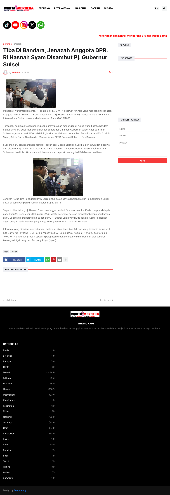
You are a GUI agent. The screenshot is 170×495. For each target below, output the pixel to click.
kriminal (29, 466)
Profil (29, 444)
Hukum (29, 389)
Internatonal (62, 8)
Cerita (29, 367)
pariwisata (29, 477)
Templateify (20, 490)
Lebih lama (105, 300)
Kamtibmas (29, 400)
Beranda (7, 44)
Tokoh (29, 461)
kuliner (29, 472)
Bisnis (29, 350)
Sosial (29, 455)
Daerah (95, 8)
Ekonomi (29, 383)
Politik (29, 439)
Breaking (44, 8)
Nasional (81, 8)
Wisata (108, 8)
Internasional (29, 394)
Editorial (29, 378)
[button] (156, 8)
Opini (29, 428)
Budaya (29, 361)
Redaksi (29, 450)
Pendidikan (29, 433)
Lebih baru (10, 300)
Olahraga (29, 422)
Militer (29, 411)
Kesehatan (29, 405)
